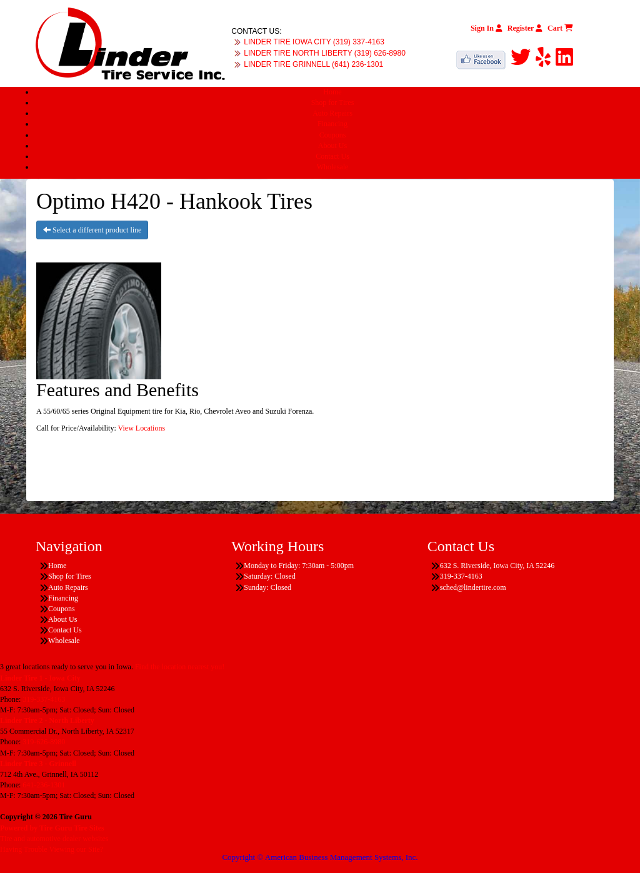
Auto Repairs (332, 113)
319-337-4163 (43, 699)
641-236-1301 (43, 785)
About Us (332, 145)
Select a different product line (92, 230)
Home (332, 91)
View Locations (142, 428)
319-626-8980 (43, 741)
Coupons (332, 135)
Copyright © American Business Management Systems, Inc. (320, 857)
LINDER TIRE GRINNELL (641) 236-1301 (313, 64)
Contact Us (332, 156)
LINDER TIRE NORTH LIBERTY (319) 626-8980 (325, 53)
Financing (333, 123)
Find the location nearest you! (179, 666)
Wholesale (333, 166)
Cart (560, 28)
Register (525, 28)
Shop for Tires (332, 102)
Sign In (486, 28)
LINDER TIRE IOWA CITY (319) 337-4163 (314, 41)
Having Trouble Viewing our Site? (51, 849)
